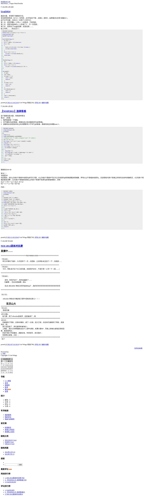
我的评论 (8, 417)
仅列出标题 (138, 348)
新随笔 (7, 385)
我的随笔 (8, 415)
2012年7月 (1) (9, 454)
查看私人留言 (9, 432)
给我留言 (8, 427)
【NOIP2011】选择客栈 (13, 111)
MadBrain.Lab (5, 2)
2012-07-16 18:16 (13, 344)
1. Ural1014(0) (9, 490)
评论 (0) (38, 102)
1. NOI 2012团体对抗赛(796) (14, 478)
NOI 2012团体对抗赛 (12, 246)
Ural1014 (5, 11)
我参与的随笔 (9, 419)
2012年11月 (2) (10, 452)
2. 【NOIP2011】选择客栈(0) (15, 492)
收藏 (47, 102)
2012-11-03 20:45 (13, 237)
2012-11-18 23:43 (13, 102)
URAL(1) (8, 444)
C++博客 (3, 353)
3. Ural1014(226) (10, 482)
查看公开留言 (9, 429)
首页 (6, 383)
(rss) (15, 440)
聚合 (6, 389)
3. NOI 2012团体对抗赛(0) (14, 494)
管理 (6, 391)
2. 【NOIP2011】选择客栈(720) (15, 480)
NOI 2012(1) (9, 440)
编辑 (43, 102)
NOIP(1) (7, 442)
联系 (6, 387)
